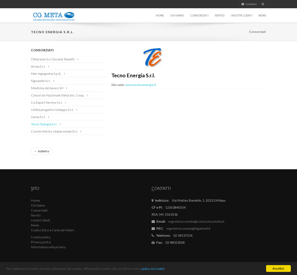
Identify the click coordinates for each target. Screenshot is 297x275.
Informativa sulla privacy (48, 247)
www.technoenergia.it (140, 85)
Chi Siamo (177, 15)
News (262, 15)
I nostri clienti (241, 15)
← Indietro (41, 151)
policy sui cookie (153, 269)
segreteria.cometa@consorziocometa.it (196, 221)
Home (160, 15)
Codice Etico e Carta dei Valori (52, 230)
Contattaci (249, 4)
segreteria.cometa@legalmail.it (188, 228)
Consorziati (199, 15)
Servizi (219, 15)
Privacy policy (41, 242)
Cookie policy (41, 237)
